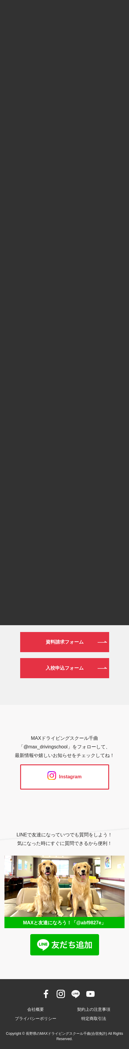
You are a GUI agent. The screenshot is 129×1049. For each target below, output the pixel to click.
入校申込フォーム (65, 668)
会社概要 (35, 1009)
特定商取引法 (93, 1018)
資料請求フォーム (65, 641)
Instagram (64, 776)
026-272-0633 (64, 568)
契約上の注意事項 (93, 1009)
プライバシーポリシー (35, 1018)
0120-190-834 (64, 537)
